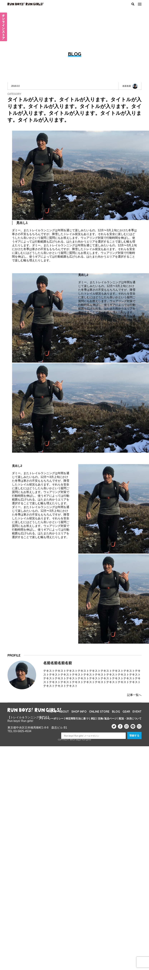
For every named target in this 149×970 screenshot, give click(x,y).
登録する (134, 735)
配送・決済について (130, 718)
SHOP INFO (79, 711)
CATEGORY (14, 93)
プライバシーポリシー (50, 718)
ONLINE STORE (99, 711)
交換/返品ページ (107, 718)
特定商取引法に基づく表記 (81, 718)
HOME (52, 711)
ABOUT (64, 711)
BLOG (116, 711)
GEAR (126, 711)
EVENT (137, 711)
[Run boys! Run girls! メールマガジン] (93, 735)
